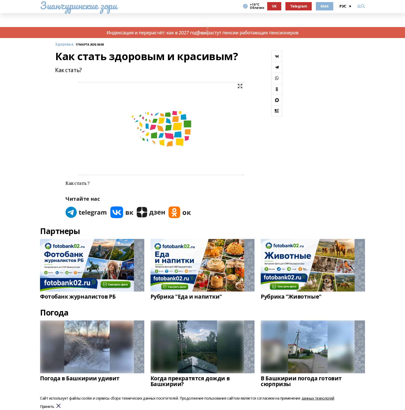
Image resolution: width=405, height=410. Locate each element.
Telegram (298, 6)
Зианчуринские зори (78, 5)
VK (274, 6)
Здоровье (64, 44)
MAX (325, 6)
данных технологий (318, 398)
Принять (47, 407)
